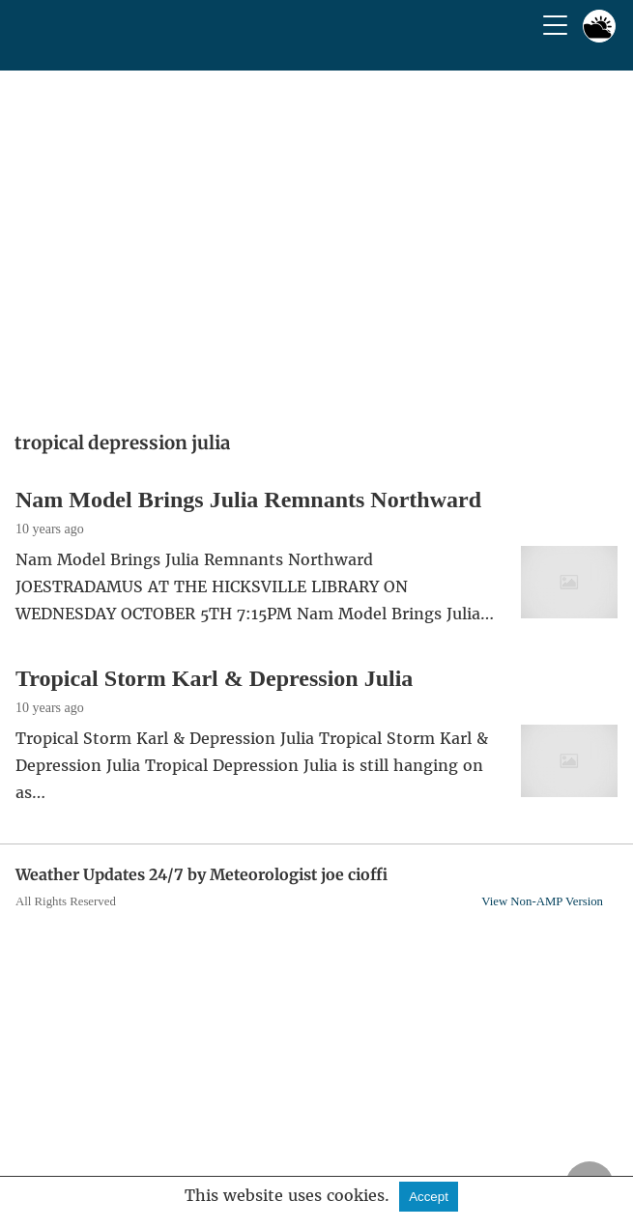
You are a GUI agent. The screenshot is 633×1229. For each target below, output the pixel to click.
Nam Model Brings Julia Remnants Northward (248, 499)
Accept (428, 1196)
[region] (316, 244)
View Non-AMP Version (542, 901)
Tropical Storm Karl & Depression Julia (214, 678)
